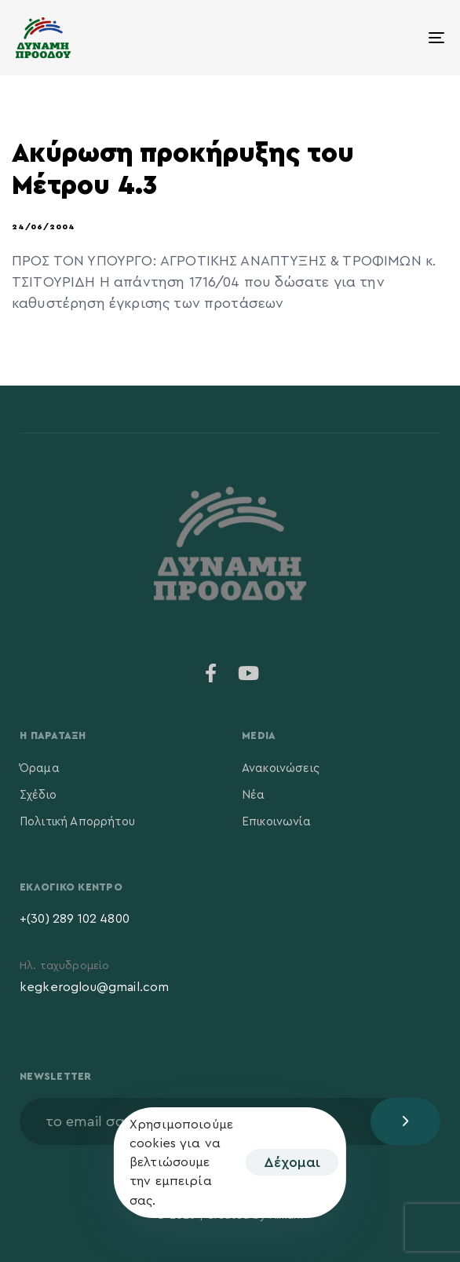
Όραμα (40, 768)
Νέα (253, 795)
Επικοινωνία (276, 822)
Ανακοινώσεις (280, 768)
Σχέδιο (38, 795)
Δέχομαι (292, 1162)
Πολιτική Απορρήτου (77, 822)
